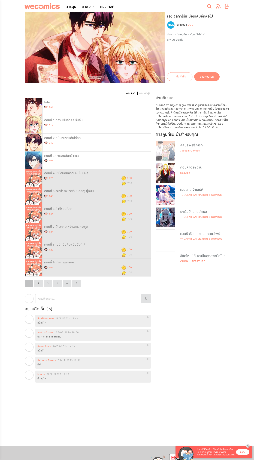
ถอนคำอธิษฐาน (191, 167)
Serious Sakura (46, 360)
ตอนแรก (130, 93)
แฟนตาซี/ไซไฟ (196, 34)
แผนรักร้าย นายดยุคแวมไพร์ (200, 234)
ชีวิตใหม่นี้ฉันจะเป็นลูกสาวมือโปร (202, 256)
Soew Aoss (44, 346)
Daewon (185, 173)
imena (41, 374)
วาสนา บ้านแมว (45, 332)
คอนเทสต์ (107, 7)
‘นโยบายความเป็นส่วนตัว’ (224, 454)
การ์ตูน (71, 7)
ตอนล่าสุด (145, 93)
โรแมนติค (182, 34)
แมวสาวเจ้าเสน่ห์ (191, 190)
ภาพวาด (88, 7)
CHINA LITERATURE (192, 261)
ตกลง (242, 452)
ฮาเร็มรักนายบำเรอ (193, 212)
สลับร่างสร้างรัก (191, 145)
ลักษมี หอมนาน (45, 318)
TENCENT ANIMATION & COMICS (201, 195)
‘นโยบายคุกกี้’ (202, 454)
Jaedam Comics (190, 151)
